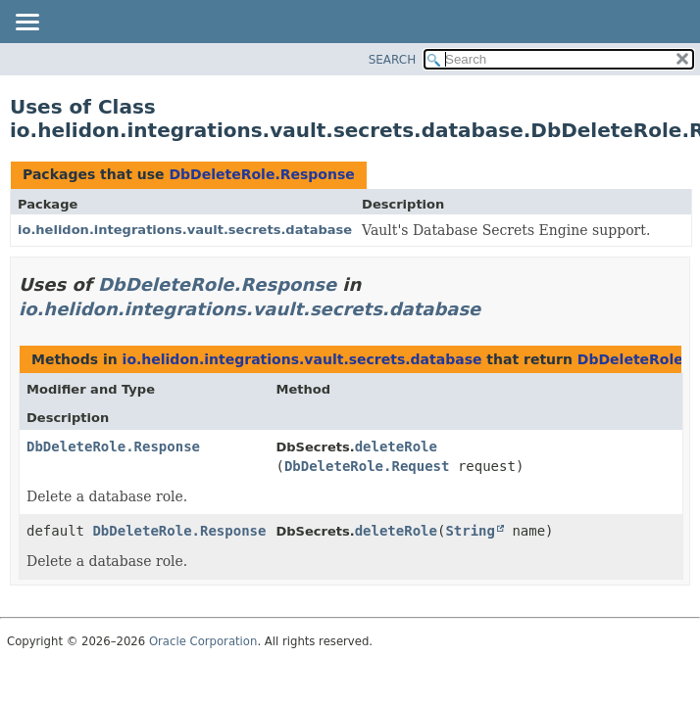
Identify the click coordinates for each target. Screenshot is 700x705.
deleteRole (396, 446)
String (470, 531)
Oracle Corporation (203, 641)
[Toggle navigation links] (26, 23)
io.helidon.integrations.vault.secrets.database (185, 229)
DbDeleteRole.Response (261, 174)
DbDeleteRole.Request (367, 466)
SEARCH (393, 60)
